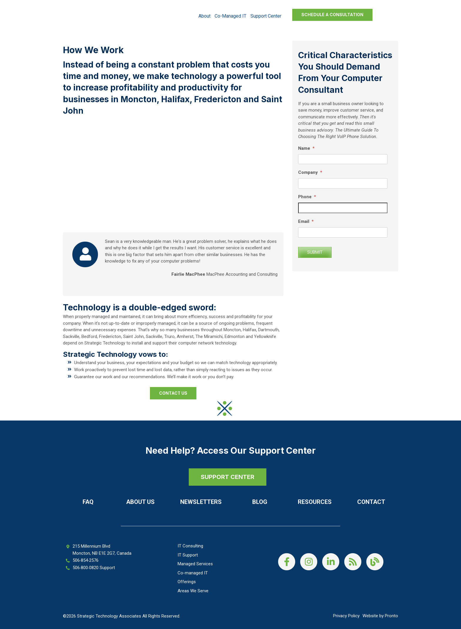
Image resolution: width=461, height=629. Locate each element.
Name (306, 148)
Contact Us (173, 393)
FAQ (88, 501)
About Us (140, 501)
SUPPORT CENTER (227, 476)
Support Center (265, 16)
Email (306, 221)
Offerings (187, 581)
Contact (371, 501)
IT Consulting (190, 546)
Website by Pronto (380, 615)
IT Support (188, 555)
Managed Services (195, 563)
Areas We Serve (193, 590)
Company (310, 172)
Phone (307, 196)
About (204, 16)
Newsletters (201, 501)
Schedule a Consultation (332, 14)
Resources (315, 501)
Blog (259, 501)
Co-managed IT (230, 16)
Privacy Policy (346, 615)
